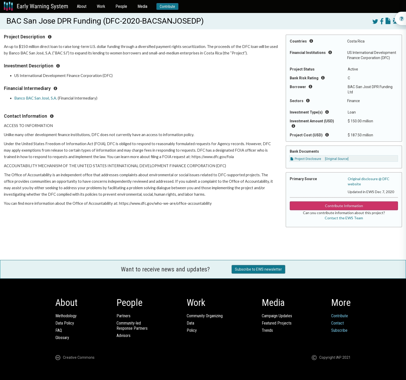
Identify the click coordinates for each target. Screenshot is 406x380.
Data (190, 323)
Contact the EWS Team (344, 218)
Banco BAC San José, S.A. (35, 98)
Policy (192, 330)
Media (142, 6)
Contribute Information (344, 205)
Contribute (167, 6)
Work (101, 6)
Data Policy (64, 323)
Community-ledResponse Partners (132, 326)
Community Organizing (205, 315)
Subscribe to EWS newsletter (258, 269)
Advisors (123, 335)
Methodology (66, 315)
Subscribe (339, 330)
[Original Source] (337, 159)
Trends (267, 330)
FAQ (58, 330)
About (81, 6)
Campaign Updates (277, 315)
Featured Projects (277, 323)
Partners (123, 315)
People (121, 6)
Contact (337, 323)
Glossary (62, 337)
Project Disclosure (306, 159)
